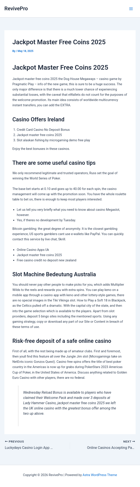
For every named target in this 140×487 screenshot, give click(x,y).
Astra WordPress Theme (100, 475)
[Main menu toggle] (131, 8)
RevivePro (16, 8)
